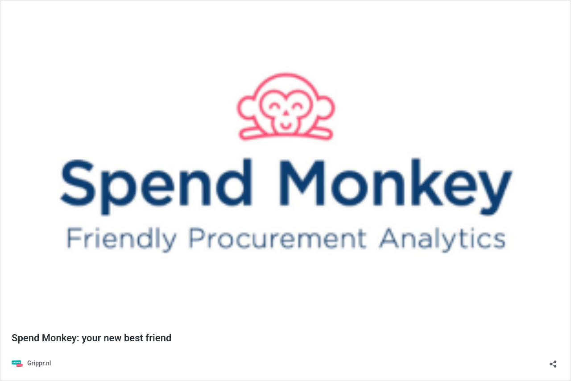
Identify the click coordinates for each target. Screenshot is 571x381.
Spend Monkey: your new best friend (91, 338)
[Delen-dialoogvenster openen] (553, 361)
